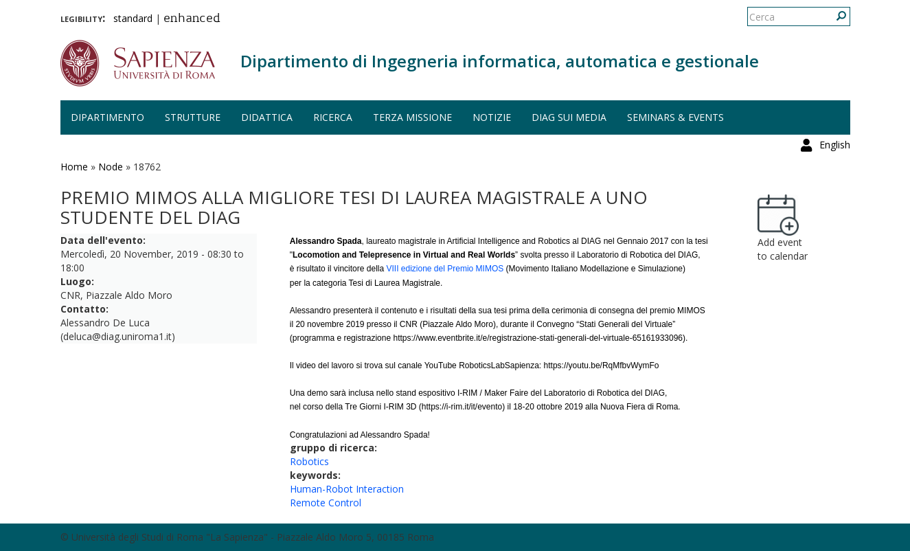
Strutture (192, 117)
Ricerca (332, 117)
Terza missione (412, 117)
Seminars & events (675, 117)
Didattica (267, 117)
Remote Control (325, 502)
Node (110, 166)
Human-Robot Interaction (347, 488)
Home (74, 166)
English (834, 16)
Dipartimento (107, 117)
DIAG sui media (569, 117)
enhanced (191, 19)
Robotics (309, 461)
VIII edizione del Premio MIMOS (444, 268)
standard (132, 18)
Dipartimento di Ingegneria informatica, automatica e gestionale (499, 60)
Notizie (492, 117)
